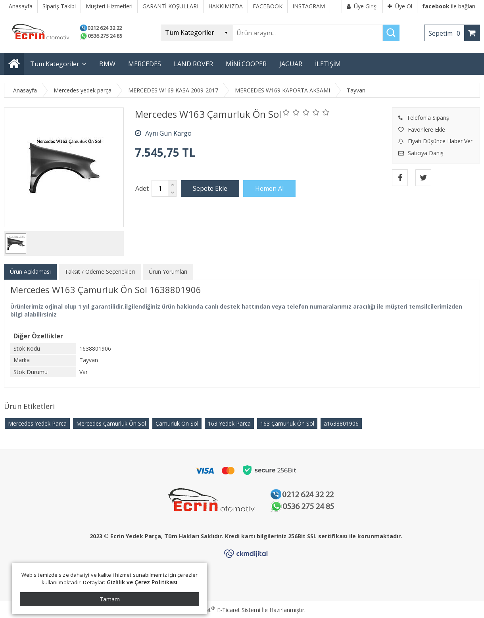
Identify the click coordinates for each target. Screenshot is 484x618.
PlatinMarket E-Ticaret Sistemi (219, 610)
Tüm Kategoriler (54, 63)
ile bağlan (448, 6)
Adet (142, 188)
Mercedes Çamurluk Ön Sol (111, 423)
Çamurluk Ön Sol (177, 423)
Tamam (110, 599)
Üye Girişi (362, 6)
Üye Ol (400, 6)
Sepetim (446, 33)
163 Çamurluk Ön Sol (287, 423)
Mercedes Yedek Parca (37, 423)
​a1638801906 (341, 423)
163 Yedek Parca (229, 423)
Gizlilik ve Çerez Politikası (142, 582)
